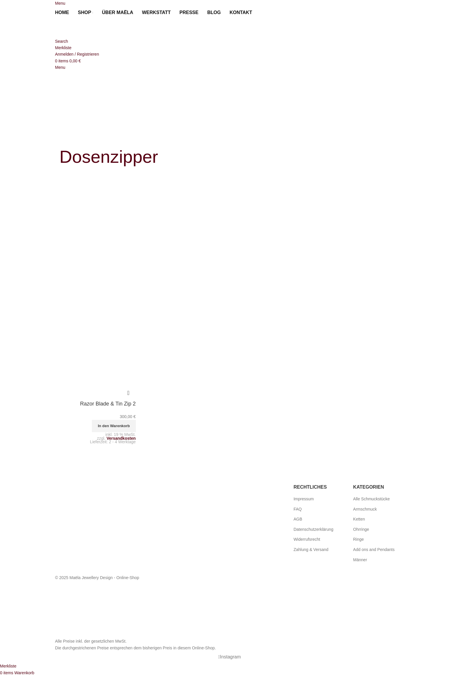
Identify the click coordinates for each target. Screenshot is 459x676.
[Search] (61, 41)
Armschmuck (365, 509)
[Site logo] (87, 28)
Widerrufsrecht (307, 539)
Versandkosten (121, 438)
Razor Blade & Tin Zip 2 (108, 404)
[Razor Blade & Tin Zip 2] (95, 234)
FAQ (298, 509)
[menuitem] (263, 12)
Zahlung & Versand (311, 549)
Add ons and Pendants (374, 549)
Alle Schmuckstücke (371, 499)
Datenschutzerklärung (313, 529)
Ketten (359, 519)
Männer (360, 559)
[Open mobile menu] (60, 3)
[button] (114, 426)
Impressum (304, 499)
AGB (298, 519)
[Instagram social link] (229, 657)
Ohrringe (361, 529)
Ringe (358, 539)
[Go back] (66, 137)
